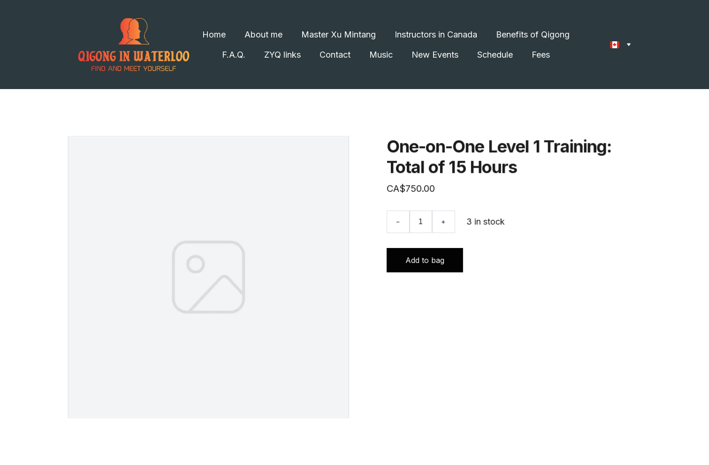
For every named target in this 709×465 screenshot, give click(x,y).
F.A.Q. (233, 55)
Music (381, 55)
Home (214, 34)
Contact (335, 55)
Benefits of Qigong (533, 34)
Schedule (495, 55)
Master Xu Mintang (338, 34)
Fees (541, 55)
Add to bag (424, 260)
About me (263, 34)
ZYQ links (282, 55)
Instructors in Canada (436, 34)
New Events (435, 55)
